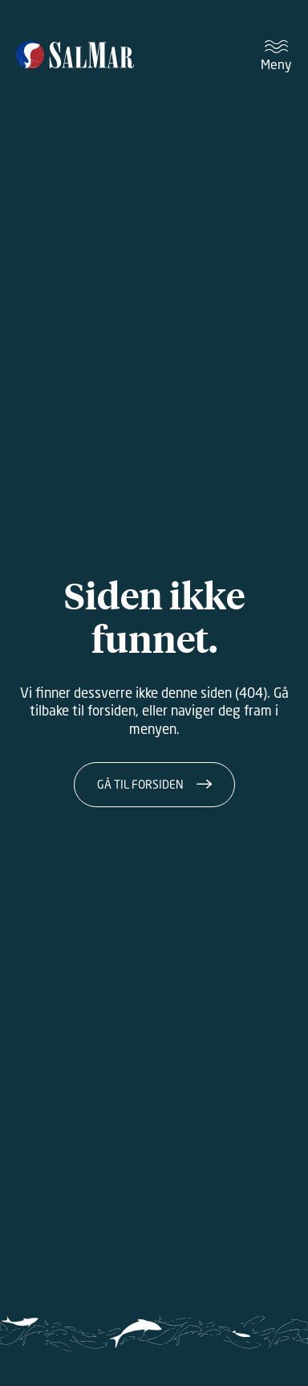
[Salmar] (75, 56)
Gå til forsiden (140, 784)
